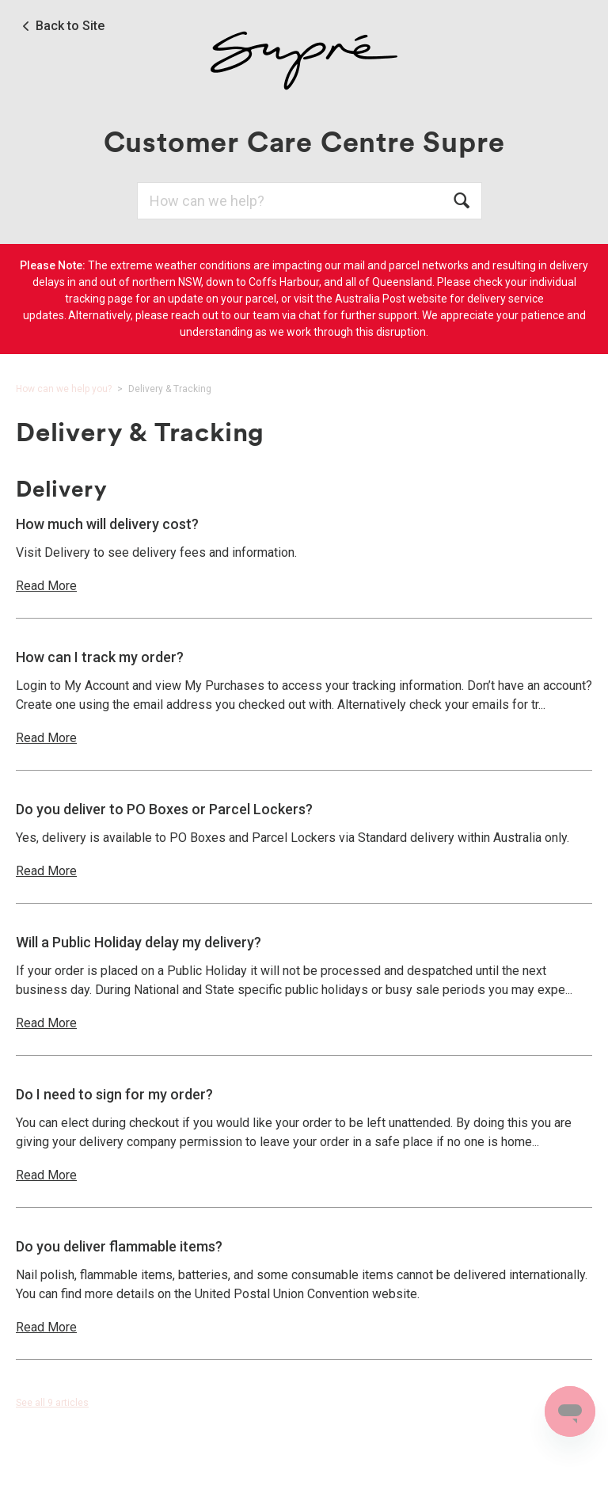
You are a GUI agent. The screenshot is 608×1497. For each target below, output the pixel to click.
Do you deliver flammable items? (119, 1246)
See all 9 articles (52, 1402)
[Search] (309, 200)
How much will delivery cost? (107, 524)
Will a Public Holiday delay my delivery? (138, 942)
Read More (46, 585)
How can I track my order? (100, 657)
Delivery (61, 488)
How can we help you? (64, 388)
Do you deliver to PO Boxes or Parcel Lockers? (164, 809)
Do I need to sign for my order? (114, 1094)
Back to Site (70, 26)
